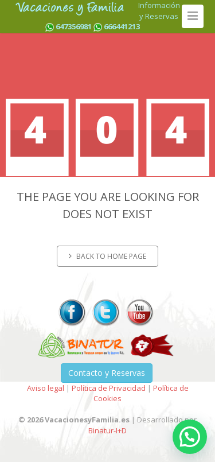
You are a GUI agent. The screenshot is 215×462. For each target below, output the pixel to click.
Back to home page (107, 256)
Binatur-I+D (107, 430)
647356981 (74, 26)
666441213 (122, 26)
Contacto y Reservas (106, 372)
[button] (190, 437)
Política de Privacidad (109, 388)
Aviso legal (45, 388)
